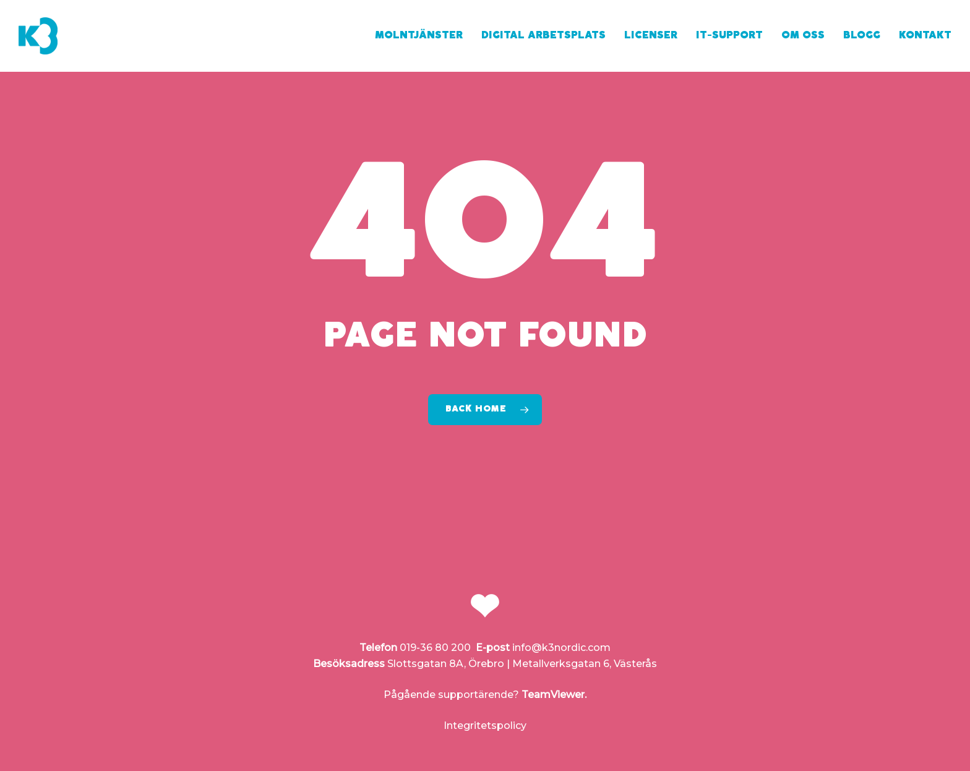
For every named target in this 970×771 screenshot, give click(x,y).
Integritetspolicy (485, 725)
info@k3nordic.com (561, 647)
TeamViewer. (553, 694)
